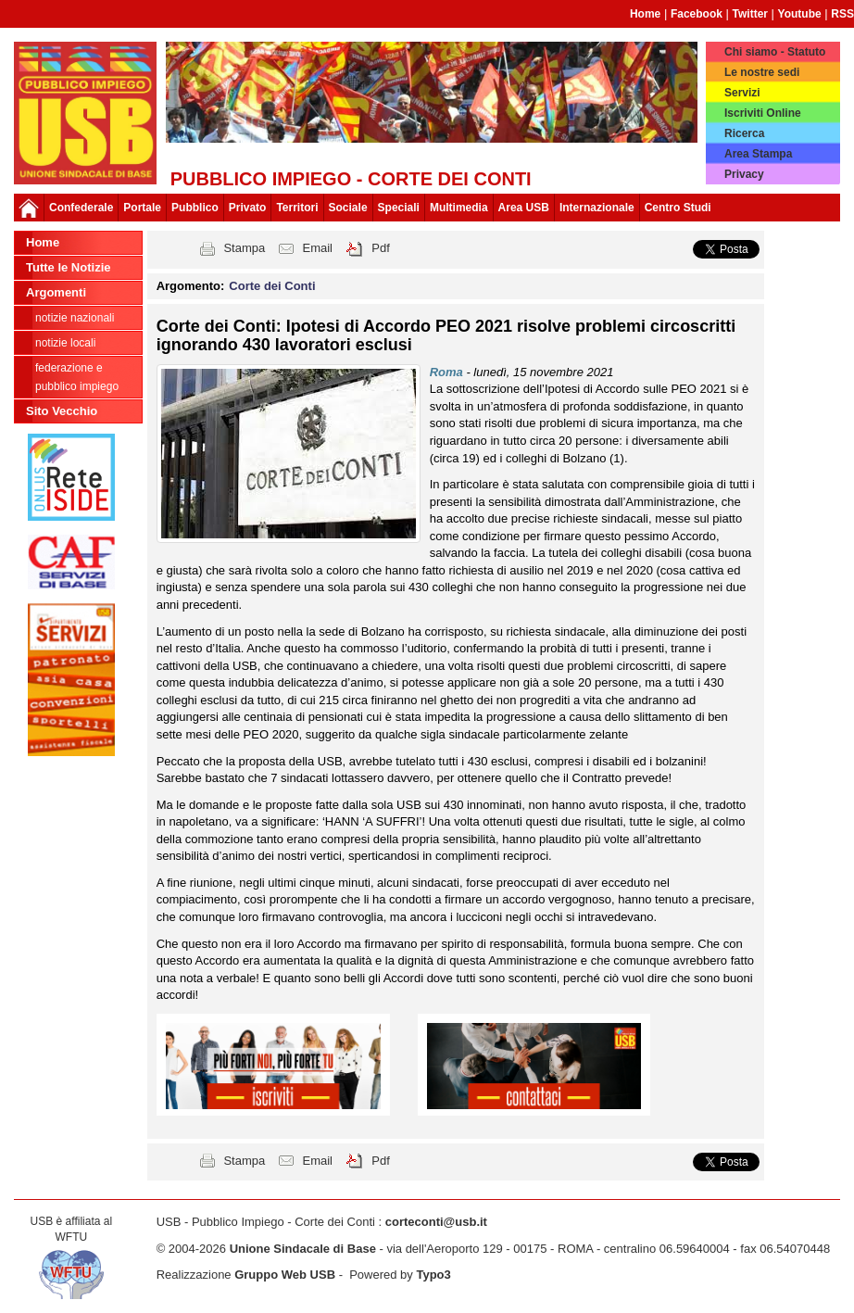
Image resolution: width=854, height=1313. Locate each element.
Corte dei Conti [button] (272, 286)
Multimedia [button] (459, 207)
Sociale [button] (348, 207)
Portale (142, 207)
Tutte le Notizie (68, 267)
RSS (842, 13)
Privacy (744, 174)
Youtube (800, 13)
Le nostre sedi (761, 72)
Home (645, 13)
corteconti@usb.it (436, 1222)
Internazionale (596, 207)
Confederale (81, 207)
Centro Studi (678, 207)
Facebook (696, 13)
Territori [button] (297, 207)
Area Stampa (758, 153)
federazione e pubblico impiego (77, 377)
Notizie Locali (65, 342)
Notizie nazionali (74, 317)
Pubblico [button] (195, 207)
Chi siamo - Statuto (774, 51)
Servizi (742, 92)
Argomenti (56, 292)
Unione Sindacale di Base (303, 1249)
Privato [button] (248, 207)
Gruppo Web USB (284, 1274)
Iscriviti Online (762, 113)
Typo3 (433, 1274)
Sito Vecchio (61, 411)
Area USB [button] (523, 207)
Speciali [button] (399, 207)
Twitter (750, 13)
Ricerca (744, 133)
